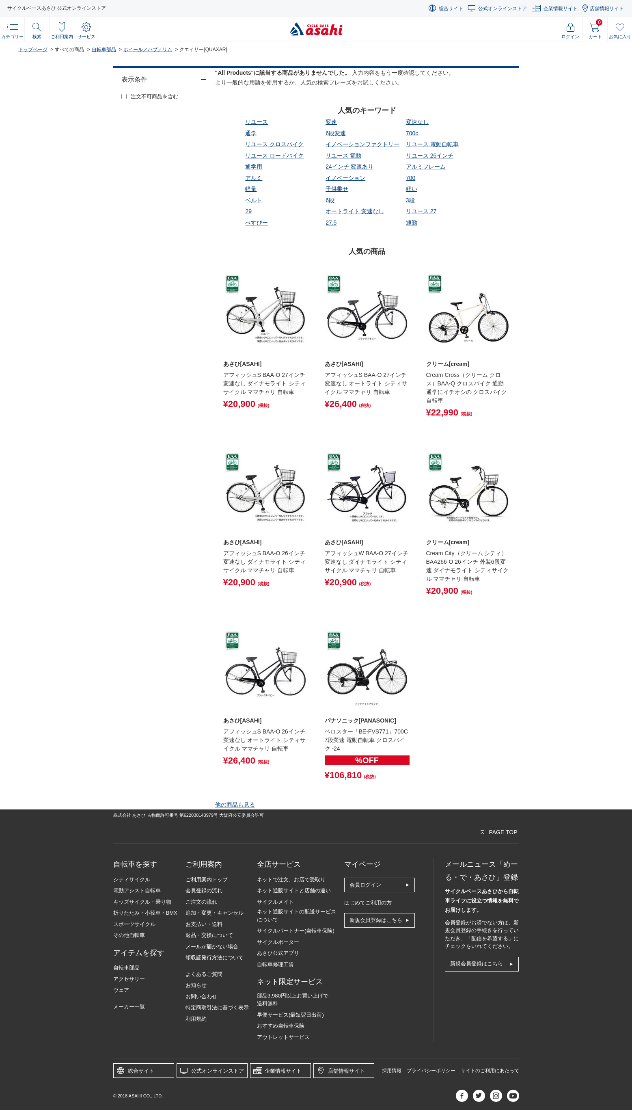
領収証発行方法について (215, 957)
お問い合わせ (201, 996)
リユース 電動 (343, 155)
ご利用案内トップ (207, 879)
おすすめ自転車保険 (280, 1026)
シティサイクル (131, 879)
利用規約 (196, 1019)
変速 (331, 122)
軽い (411, 189)
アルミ (253, 178)
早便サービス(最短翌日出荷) (290, 1015)
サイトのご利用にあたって (490, 1070)
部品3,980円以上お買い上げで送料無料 (292, 1000)
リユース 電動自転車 (432, 144)
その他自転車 (129, 935)
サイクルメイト (275, 902)
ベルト (253, 200)
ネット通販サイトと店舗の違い (294, 890)
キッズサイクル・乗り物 (142, 902)
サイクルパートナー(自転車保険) (295, 931)
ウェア (121, 990)
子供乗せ (337, 189)
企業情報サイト (561, 8)
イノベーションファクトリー (362, 144)
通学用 (253, 166)
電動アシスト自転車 (137, 890)
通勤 (411, 222)
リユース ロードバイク (274, 155)
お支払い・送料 (204, 924)
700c (412, 133)
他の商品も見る (235, 804)
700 (410, 178)
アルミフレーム (426, 166)
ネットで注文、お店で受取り (291, 879)
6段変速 (336, 133)
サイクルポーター (278, 942)
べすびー (256, 222)
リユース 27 (421, 211)
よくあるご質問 (204, 974)
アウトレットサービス (283, 1037)
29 (248, 211)
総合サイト (451, 8)
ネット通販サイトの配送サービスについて (296, 916)
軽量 (251, 189)
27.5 (331, 222)
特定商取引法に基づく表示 (217, 1007)
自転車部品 (104, 49)
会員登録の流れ (204, 890)
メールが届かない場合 (212, 946)
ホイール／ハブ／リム (147, 49)
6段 (330, 200)
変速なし (417, 122)
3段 (410, 200)
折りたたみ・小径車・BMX (145, 913)
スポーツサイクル (134, 924)
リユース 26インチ (429, 155)
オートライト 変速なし (355, 211)
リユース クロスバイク (274, 144)
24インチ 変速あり (349, 166)
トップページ (32, 49)
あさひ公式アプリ (278, 953)
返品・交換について (209, 935)
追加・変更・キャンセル (215, 913)
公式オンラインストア (502, 8)
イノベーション (345, 178)
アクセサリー (129, 979)
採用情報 (391, 1070)
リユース (256, 122)
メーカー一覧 (129, 1007)
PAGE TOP (503, 832)
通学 (251, 133)
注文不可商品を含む (154, 96)
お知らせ (196, 985)
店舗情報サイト (607, 8)
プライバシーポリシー (431, 1070)
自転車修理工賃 (275, 964)
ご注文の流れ (201, 902)
